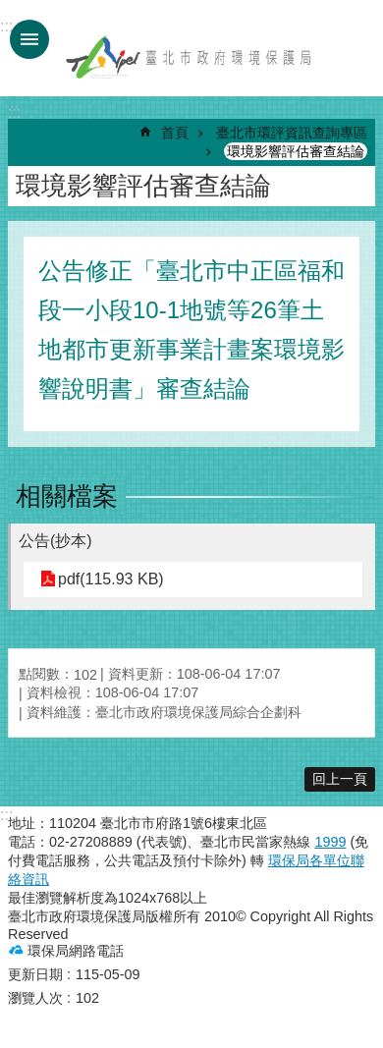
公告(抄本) (55, 540)
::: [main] (14, 112)
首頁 (175, 132)
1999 (330, 842)
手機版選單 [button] (29, 39)
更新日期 (35, 974)
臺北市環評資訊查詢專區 (291, 132)
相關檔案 (67, 496)
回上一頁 (339, 779)
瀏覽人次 (35, 998)
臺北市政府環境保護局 (189, 57)
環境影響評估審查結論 (295, 151)
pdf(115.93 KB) (111, 579)
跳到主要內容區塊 (10, 10)
